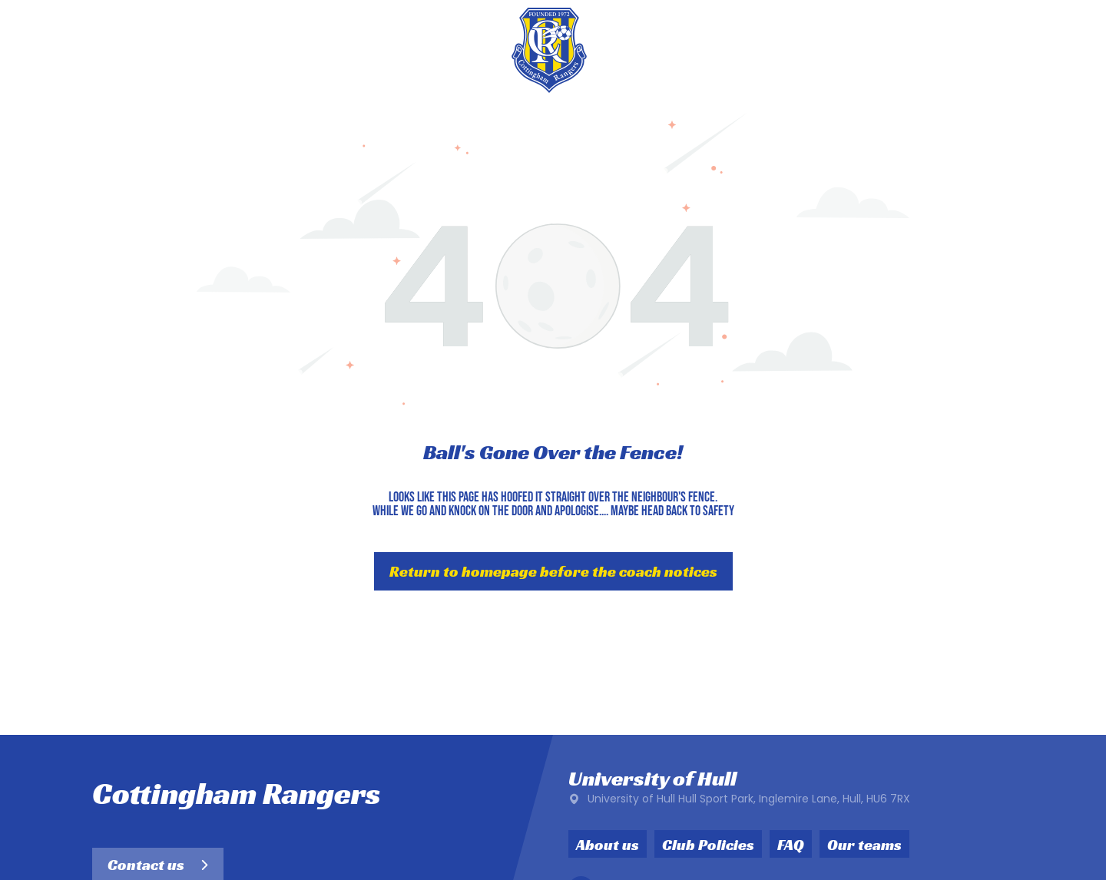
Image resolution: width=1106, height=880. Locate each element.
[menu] (1072, 50)
